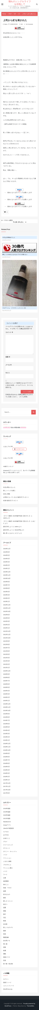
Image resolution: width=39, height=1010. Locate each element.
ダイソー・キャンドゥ (10, 851)
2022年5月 (6, 618)
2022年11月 (6, 608)
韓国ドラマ (6, 957)
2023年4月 (6, 591)
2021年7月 (6, 647)
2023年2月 (6, 598)
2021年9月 (6, 641)
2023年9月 (6, 581)
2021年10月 (6, 638)
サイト (7, 373)
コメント (9, 332)
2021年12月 (6, 631)
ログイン (6, 979)
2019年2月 (6, 737)
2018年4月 (6, 770)
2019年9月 (6, 714)
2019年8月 (6, 717)
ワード (5, 874)
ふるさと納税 (7, 861)
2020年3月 (6, 694)
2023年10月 (6, 578)
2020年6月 (6, 684)
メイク (5, 871)
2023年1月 (6, 601)
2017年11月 (6, 786)
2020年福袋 (6, 815)
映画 (4, 921)
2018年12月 (6, 743)
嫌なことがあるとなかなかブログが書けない (15, 254)
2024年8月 (6, 552)
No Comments (29, 24)
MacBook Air (7, 821)
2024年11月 (6, 548)
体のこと (6, 884)
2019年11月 (6, 707)
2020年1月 (6, 700)
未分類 (5, 924)
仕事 (4, 878)
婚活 (4, 897)
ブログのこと (7, 864)
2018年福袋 (6, 808)
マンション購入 (8, 868)
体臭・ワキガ (7, 887)
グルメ (5, 841)
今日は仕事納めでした (8, 237)
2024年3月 (6, 562)
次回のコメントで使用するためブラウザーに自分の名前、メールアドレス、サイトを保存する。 (19, 385)
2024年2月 (6, 565)
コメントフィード (8, 985)
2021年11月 (6, 634)
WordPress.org (7, 989)
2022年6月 (6, 614)
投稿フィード (7, 982)
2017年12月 (6, 783)
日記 (22, 24)
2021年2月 (6, 664)
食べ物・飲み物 (8, 963)
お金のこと (6, 838)
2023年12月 (6, 572)
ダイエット (6, 848)
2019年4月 (6, 730)
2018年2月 (6, 776)
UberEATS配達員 (8, 828)
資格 (4, 947)
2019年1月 (6, 740)
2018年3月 (6, 773)
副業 (4, 891)
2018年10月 (6, 750)
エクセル (6, 831)
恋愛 (4, 907)
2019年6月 (6, 723)
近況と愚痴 (6, 494)
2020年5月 (6, 687)
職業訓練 (6, 937)
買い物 (5, 944)
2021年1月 (6, 667)
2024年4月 (6, 558)
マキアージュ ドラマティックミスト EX (14, 308)
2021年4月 (6, 657)
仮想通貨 (6, 881)
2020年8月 (6, 677)
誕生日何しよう (8, 526)
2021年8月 (6, 644)
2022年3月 (6, 621)
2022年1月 (6, 628)
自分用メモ (6, 940)
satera (5, 24)
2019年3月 (6, 733)
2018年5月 (6, 766)
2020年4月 (6, 690)
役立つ (5, 904)
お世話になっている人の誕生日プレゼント (16, 497)
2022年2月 (6, 624)
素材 (4, 930)
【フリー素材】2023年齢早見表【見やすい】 (16, 516)
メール (8, 365)
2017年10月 (6, 790)
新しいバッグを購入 (9, 490)
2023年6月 (6, 588)
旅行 (4, 914)
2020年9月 (6, 674)
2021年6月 (6, 651)
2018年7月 (6, 760)
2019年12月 (6, 704)
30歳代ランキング (8, 466)
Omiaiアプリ (7, 825)
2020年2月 (6, 697)
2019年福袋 (6, 812)
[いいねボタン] (5, 212)
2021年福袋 (6, 818)
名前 (7, 357)
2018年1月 (6, 780)
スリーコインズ (8, 845)
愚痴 (4, 911)
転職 (4, 950)
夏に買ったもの (8, 533)
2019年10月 (6, 710)
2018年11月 (6, 747)
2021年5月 (6, 654)
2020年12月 (6, 671)
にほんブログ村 (8, 446)
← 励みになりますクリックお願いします (17, 190)
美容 (4, 934)
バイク (5, 854)
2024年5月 (6, 555)
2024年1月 (6, 568)
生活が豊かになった (9, 487)
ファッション (7, 858)
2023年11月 (6, 575)
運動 (4, 954)
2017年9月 (6, 793)
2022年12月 (6, 605)
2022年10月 (6, 611)
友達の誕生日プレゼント (10, 500)
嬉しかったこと (8, 901)
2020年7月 (6, 680)
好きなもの (6, 894)
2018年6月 (6, 763)
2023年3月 (6, 595)
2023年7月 (6, 585)
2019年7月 (6, 720)
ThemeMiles (30, 1006)
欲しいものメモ (8, 927)
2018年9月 (6, 753)
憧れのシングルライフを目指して (20, 2)
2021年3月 (6, 661)
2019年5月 (6, 727)
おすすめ (6, 835)
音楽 (4, 960)
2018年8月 (6, 756)
